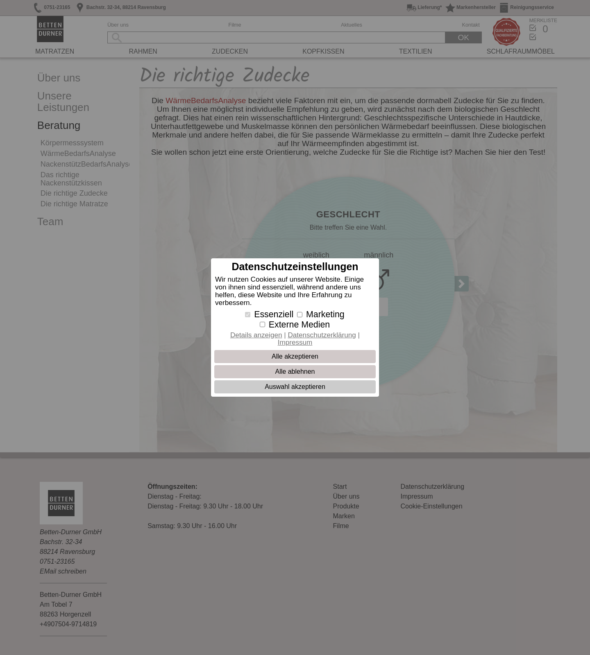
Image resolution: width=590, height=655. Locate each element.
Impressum (295, 342)
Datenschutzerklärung (322, 335)
